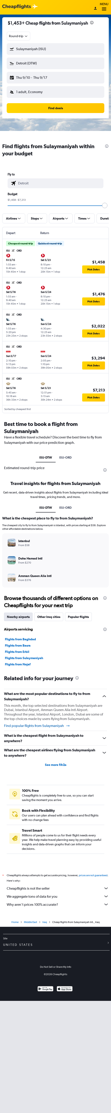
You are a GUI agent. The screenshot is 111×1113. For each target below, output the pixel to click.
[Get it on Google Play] (45, 989)
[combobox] (18, 36)
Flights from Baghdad (20, 639)
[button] (55, 49)
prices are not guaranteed (93, 875)
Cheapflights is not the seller (58, 888)
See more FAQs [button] (55, 765)
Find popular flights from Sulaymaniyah (37, 726)
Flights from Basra (18, 645)
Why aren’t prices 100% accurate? (58, 904)
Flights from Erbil (17, 652)
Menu (104, 7)
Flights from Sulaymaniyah (24, 658)
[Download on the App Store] (65, 989)
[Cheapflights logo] (16, 7)
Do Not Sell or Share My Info (55, 966)
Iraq (44, 922)
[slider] (104, 205)
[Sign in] (95, 9)
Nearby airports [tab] (18, 617)
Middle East (30, 922)
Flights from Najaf (18, 664)
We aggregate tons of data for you (58, 896)
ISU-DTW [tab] (45, 457)
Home (15, 922)
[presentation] (92, 23)
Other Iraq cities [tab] (48, 617)
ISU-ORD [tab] (65, 457)
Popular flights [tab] (78, 617)
